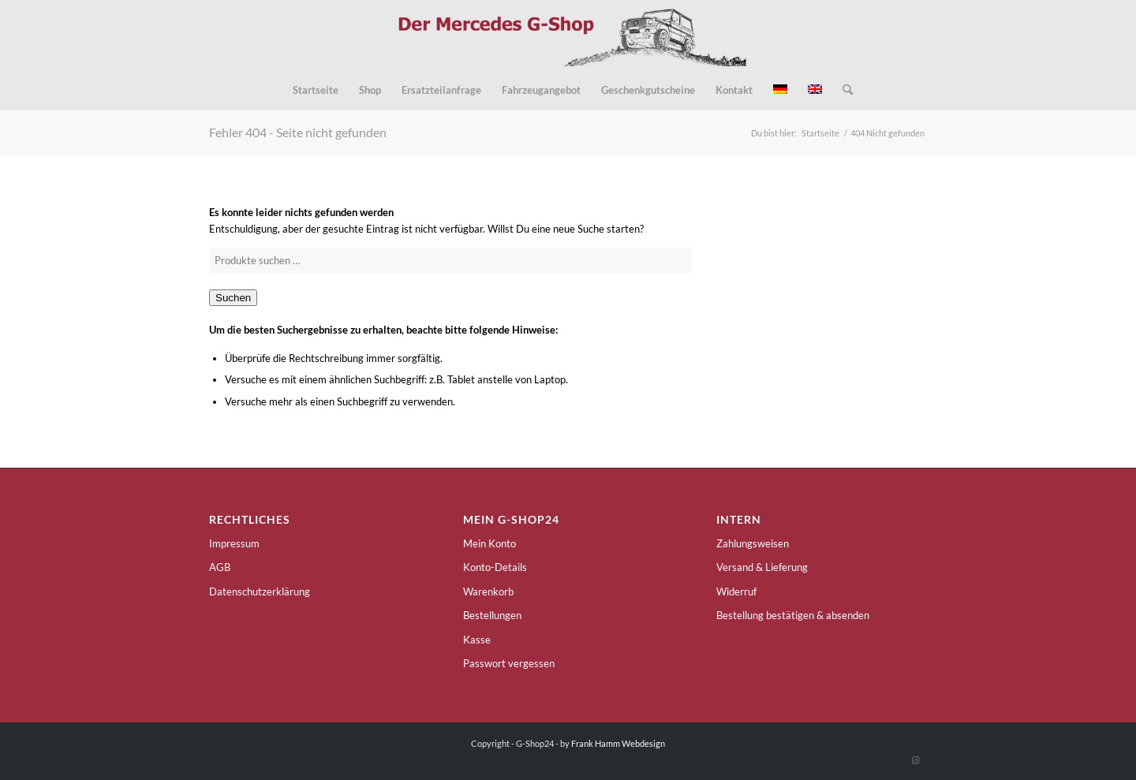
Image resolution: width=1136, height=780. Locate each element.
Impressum (234, 543)
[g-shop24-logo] (568, 34)
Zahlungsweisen (752, 543)
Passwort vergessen (509, 663)
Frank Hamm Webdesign (618, 743)
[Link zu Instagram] (915, 760)
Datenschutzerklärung (259, 591)
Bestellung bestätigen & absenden (792, 615)
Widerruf (736, 591)
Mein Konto (489, 543)
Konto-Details (495, 567)
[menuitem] (315, 90)
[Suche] (842, 90)
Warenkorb (488, 591)
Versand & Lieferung (762, 567)
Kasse (477, 639)
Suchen (233, 298)
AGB (219, 567)
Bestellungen (492, 615)
